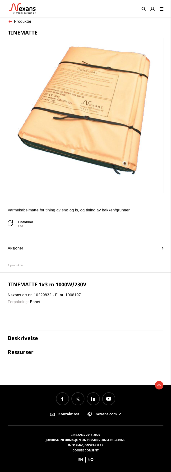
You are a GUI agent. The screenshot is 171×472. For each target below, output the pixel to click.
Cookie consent (86, 450)
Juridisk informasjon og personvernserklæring (85, 440)
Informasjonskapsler (85, 445)
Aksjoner (85, 248)
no (90, 459)
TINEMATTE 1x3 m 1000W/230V (47, 284)
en (80, 459)
